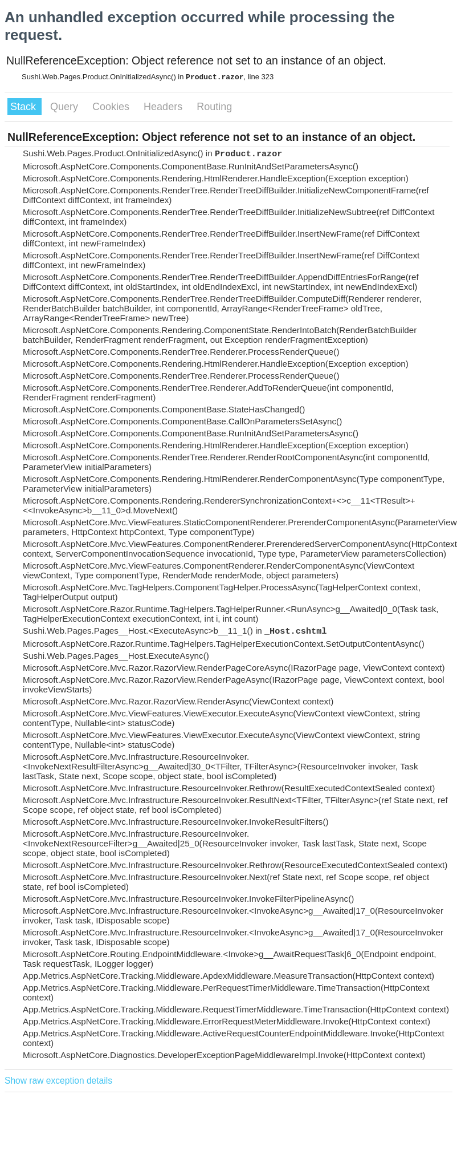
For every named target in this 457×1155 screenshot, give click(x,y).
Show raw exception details (58, 1080)
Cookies (112, 106)
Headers (164, 106)
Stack (24, 106)
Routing (214, 106)
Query (65, 106)
